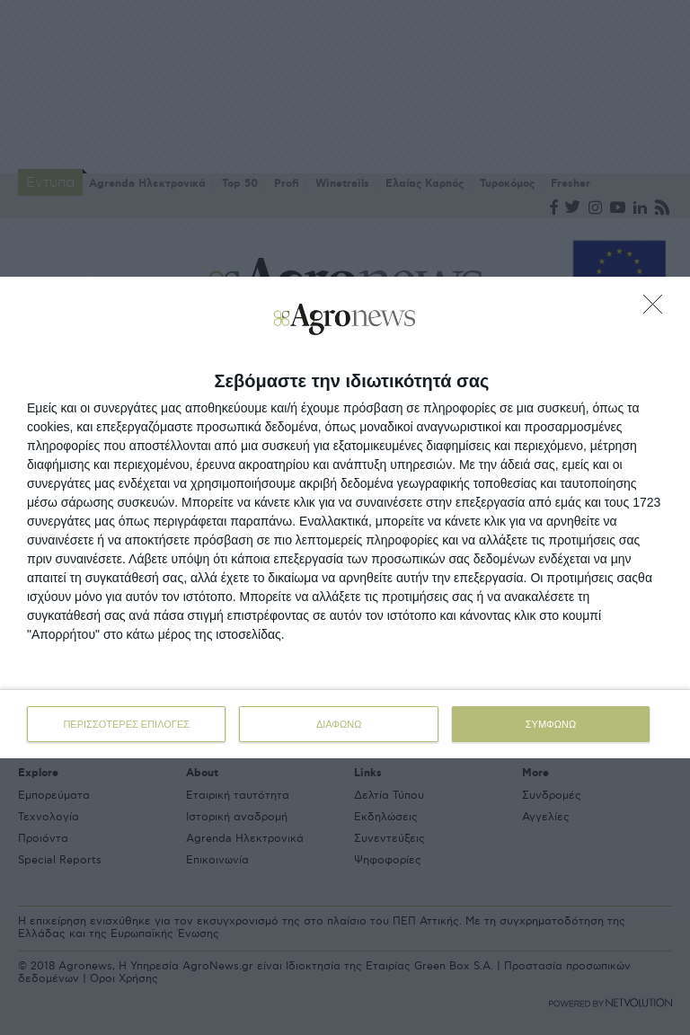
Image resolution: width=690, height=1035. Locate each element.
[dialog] (345, 517)
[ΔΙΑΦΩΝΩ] (657, 309)
